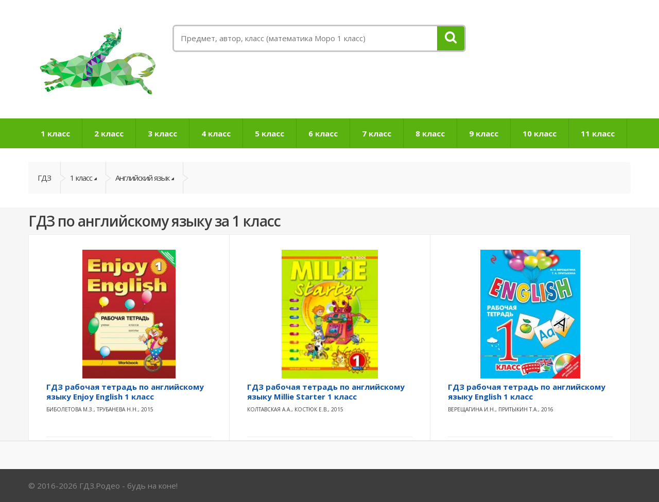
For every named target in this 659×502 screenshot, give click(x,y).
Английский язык (142, 177)
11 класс (598, 133)
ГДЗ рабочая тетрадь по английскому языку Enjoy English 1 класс (125, 392)
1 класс (55, 133)
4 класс (216, 133)
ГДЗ (44, 177)
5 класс (269, 133)
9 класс (483, 133)
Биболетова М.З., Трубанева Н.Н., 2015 (99, 409)
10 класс (540, 133)
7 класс (376, 133)
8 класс (430, 133)
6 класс (323, 133)
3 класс (162, 133)
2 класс (109, 133)
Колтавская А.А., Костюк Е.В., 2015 (295, 409)
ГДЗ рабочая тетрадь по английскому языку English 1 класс (526, 392)
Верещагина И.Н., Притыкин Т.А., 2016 (500, 409)
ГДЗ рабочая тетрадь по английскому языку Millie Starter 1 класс (326, 392)
